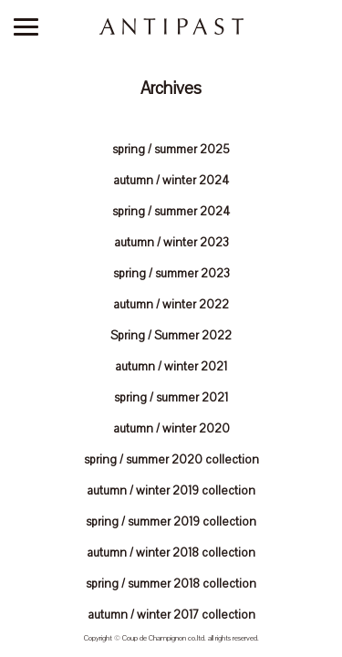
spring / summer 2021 (171, 398)
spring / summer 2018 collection (171, 584)
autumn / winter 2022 (171, 305)
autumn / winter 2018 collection (171, 553)
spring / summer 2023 (171, 274)
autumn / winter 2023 (171, 243)
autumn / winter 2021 (171, 367)
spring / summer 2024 (171, 211)
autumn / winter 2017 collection (171, 615)
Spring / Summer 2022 (171, 336)
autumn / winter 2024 (171, 180)
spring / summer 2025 (171, 149)
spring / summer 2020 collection (171, 460)
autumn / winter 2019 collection (171, 491)
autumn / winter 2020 (171, 429)
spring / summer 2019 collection (171, 522)
